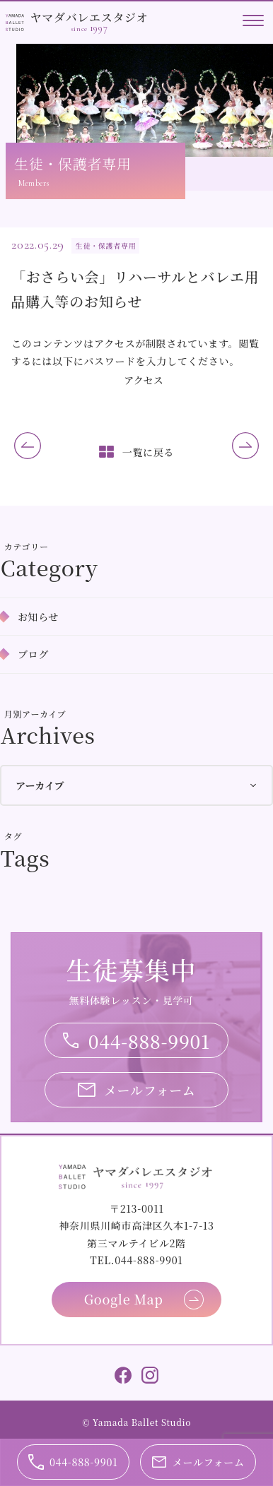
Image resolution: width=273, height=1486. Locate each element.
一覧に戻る (148, 452)
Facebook (123, 1375)
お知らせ (38, 617)
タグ (13, 836)
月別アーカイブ (35, 714)
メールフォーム (150, 1090)
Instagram (149, 1375)
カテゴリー (26, 546)
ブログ (33, 654)
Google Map (123, 1299)
